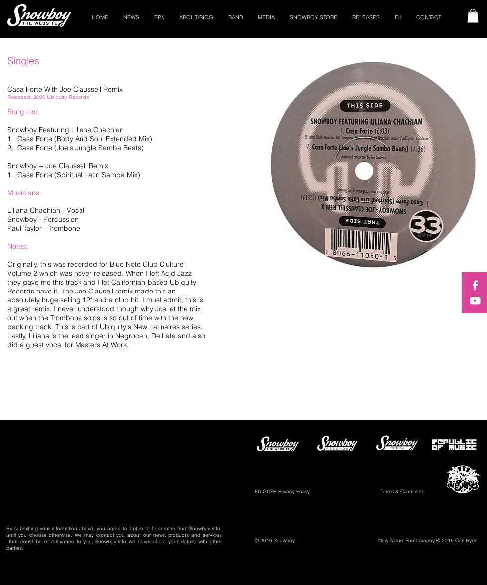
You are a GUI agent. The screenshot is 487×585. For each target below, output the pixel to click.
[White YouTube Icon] (475, 300)
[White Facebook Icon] (475, 285)
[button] (473, 15)
